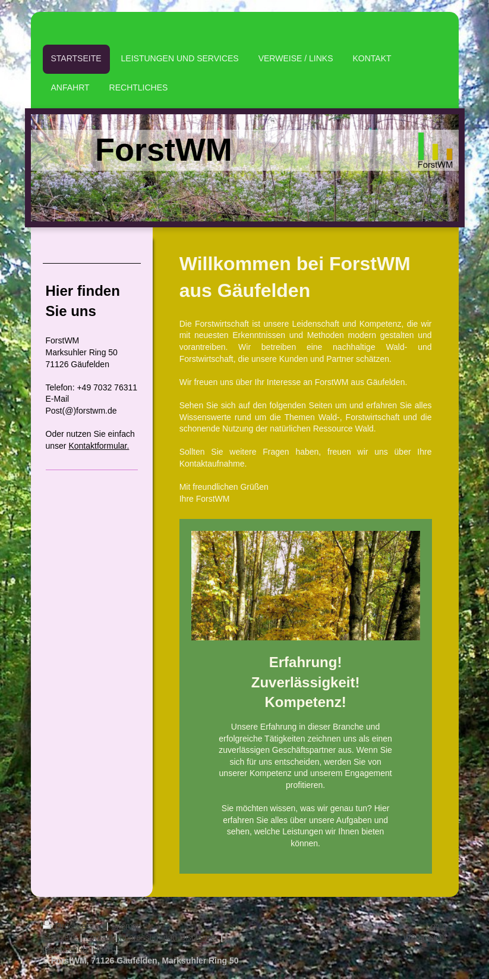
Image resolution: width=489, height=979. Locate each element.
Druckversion (74, 926)
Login (436, 926)
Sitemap (126, 926)
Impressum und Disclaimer (169, 937)
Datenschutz (66, 949)
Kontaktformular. (98, 446)
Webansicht (425, 937)
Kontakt (98, 937)
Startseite (60, 937)
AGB (104, 949)
